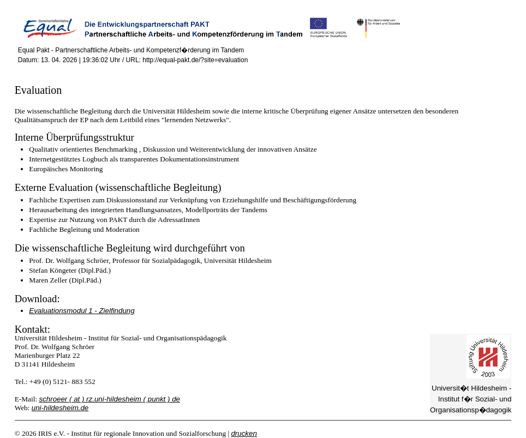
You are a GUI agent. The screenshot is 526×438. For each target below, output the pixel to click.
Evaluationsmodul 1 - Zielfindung (81, 311)
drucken (243, 433)
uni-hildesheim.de (60, 408)
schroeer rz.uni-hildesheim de (109, 399)
